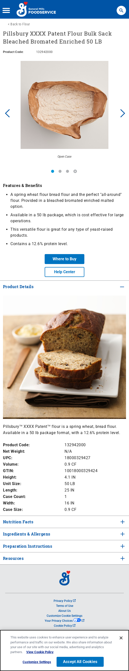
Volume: (11, 464)
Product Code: (16, 445)
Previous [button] (6, 113)
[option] (64, 112)
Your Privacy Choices (64, 621)
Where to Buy (64, 259)
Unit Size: (12, 483)
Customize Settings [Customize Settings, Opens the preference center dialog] (37, 662)
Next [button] (123, 113)
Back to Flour (20, 24)
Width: (9, 503)
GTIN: (8, 470)
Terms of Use (64, 606)
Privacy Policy (65, 601)
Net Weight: (14, 451)
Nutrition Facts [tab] (17, 521)
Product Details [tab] (18, 286)
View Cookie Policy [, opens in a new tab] (40, 652)
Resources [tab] (13, 558)
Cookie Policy (64, 625)
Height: (10, 477)
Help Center (64, 271)
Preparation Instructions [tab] (27, 546)
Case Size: (13, 509)
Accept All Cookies (80, 661)
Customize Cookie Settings (64, 616)
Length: (10, 490)
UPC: (7, 457)
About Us (64, 611)
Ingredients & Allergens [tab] (26, 534)
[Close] (121, 637)
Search (121, 8)
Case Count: (14, 496)
